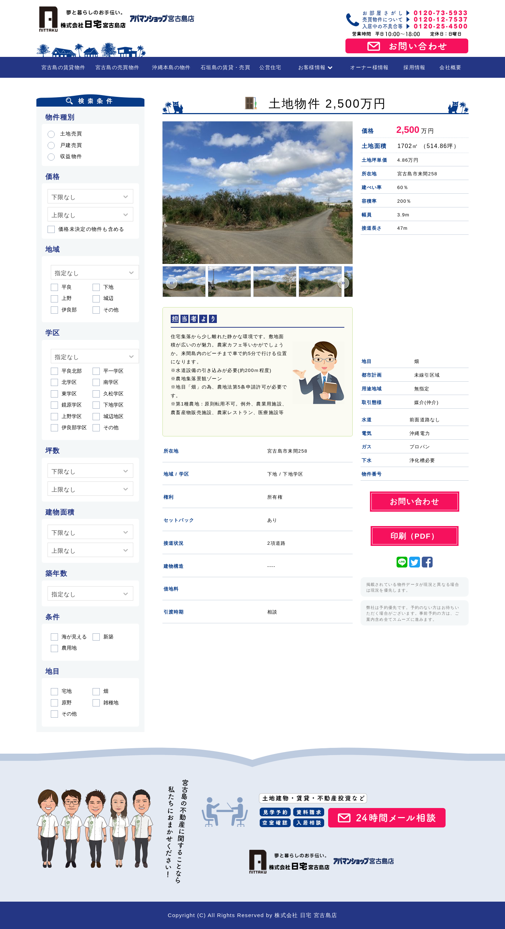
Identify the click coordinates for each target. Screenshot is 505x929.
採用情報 (414, 67)
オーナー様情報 (369, 67)
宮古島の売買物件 (117, 67)
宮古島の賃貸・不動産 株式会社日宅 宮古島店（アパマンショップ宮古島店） (115, 19)
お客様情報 (315, 67)
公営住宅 (270, 67)
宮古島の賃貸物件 (63, 67)
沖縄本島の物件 (171, 67)
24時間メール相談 (387, 817)
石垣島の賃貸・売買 (225, 67)
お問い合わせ (407, 46)
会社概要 (450, 67)
